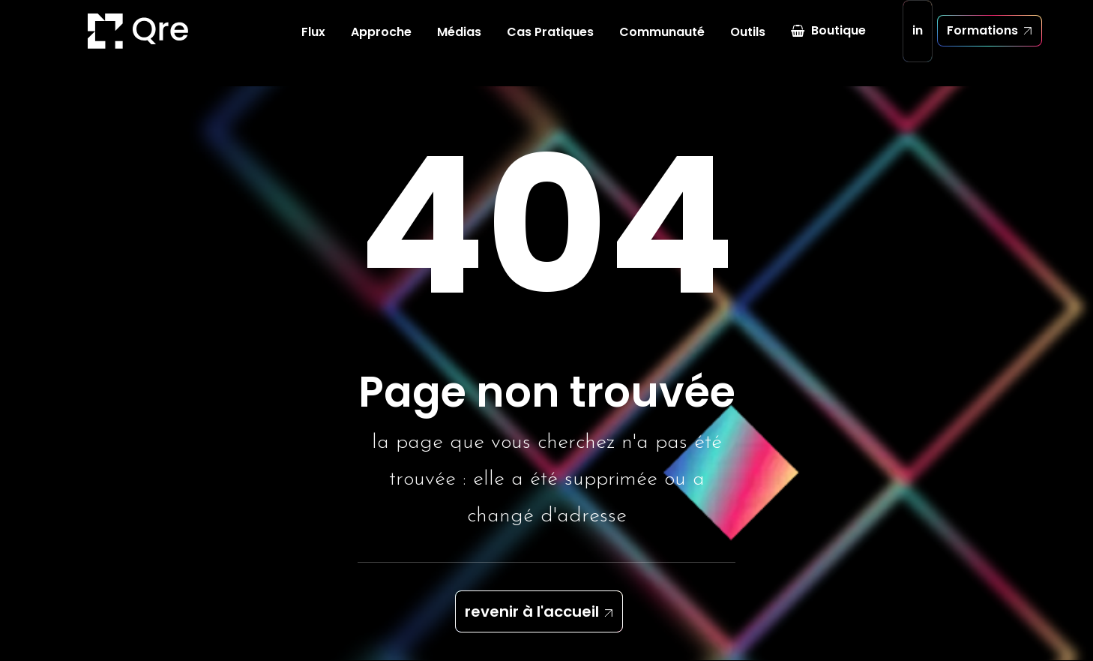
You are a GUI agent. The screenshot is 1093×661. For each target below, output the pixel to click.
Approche (381, 44)
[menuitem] (313, 45)
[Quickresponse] (95, 44)
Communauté (662, 44)
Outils (747, 44)
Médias (459, 44)
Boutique (838, 43)
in (917, 43)
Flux (313, 44)
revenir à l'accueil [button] (532, 612)
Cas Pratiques (550, 44)
